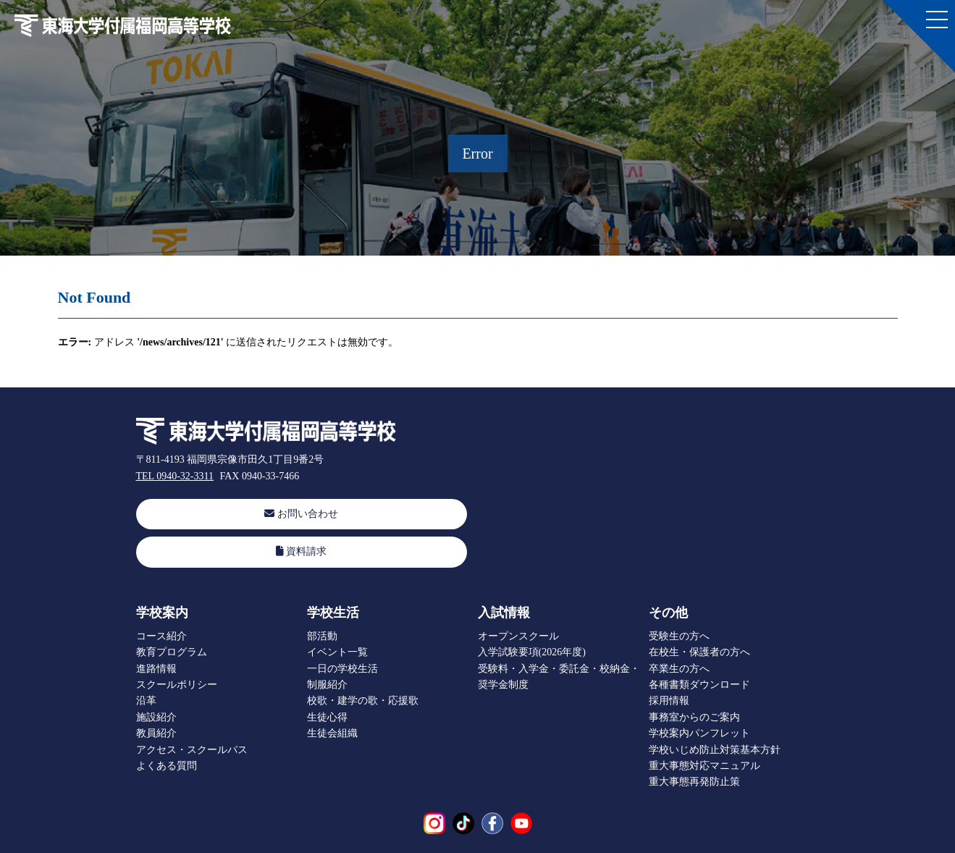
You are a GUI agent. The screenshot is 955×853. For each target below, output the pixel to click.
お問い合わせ (301, 513)
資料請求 (301, 551)
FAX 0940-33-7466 (259, 476)
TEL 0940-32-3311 (175, 476)
